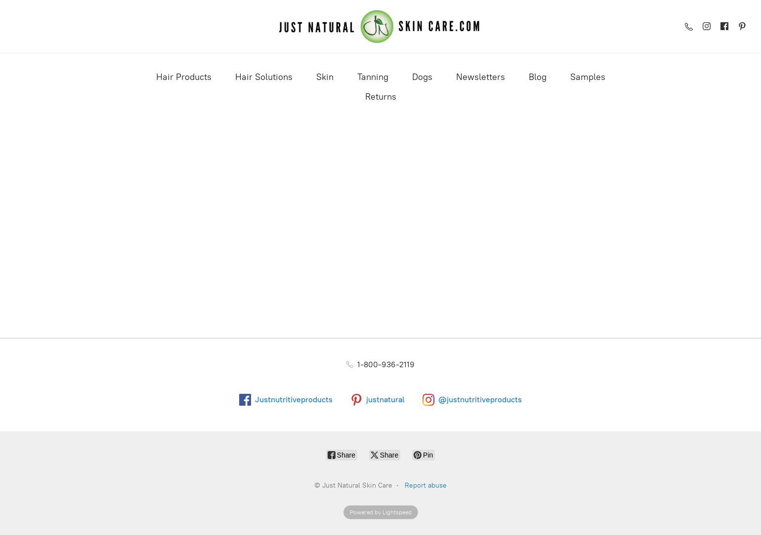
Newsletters (480, 77)
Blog (538, 77)
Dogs (422, 77)
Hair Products (183, 77)
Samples (587, 77)
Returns (380, 96)
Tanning (372, 77)
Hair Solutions (264, 77)
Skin (325, 77)
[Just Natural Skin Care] (381, 26)
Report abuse (426, 485)
